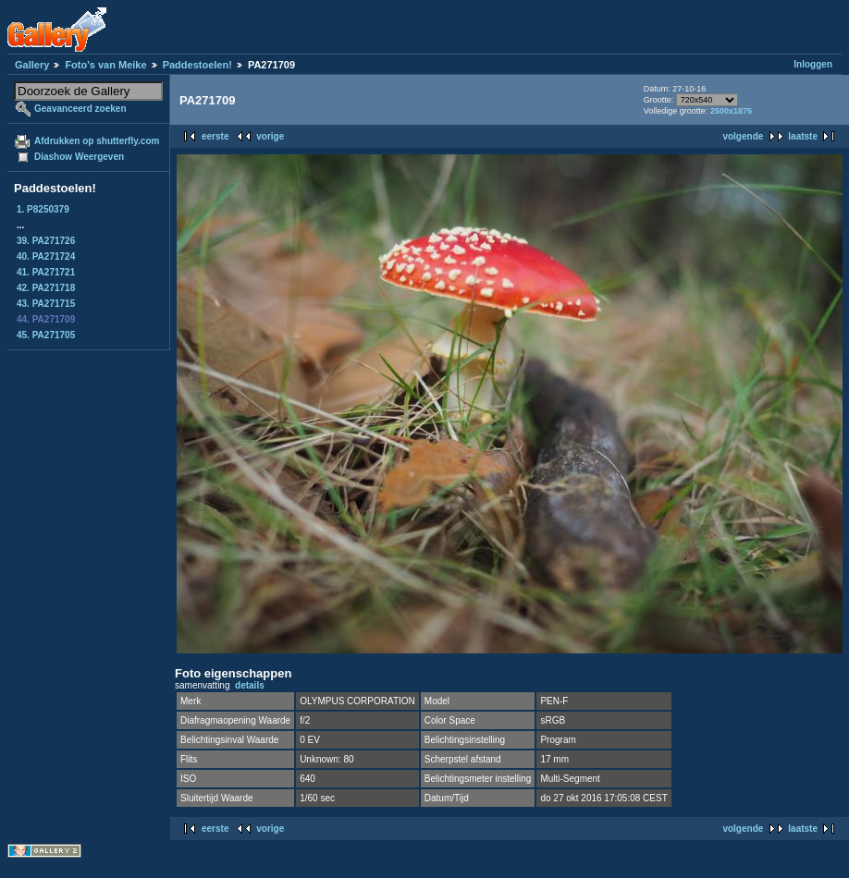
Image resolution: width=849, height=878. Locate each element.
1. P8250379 (43, 209)
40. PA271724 (46, 256)
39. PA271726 (46, 241)
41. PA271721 (46, 272)
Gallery (32, 64)
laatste (803, 136)
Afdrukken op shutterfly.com (96, 141)
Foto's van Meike (105, 64)
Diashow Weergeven (79, 157)
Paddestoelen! (197, 64)
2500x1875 (731, 111)
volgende (742, 136)
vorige (270, 136)
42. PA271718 (46, 288)
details (250, 685)
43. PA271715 (46, 304)
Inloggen (813, 64)
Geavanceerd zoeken (80, 109)
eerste (215, 136)
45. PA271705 (46, 335)
